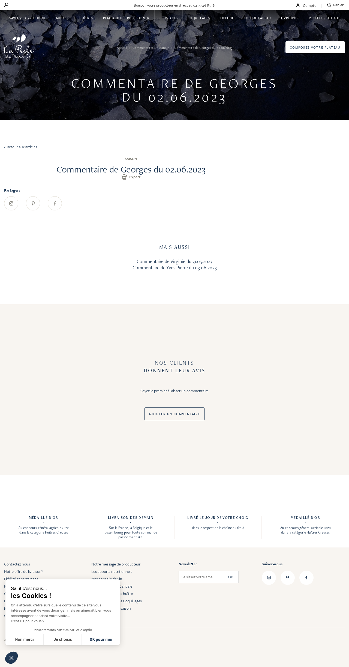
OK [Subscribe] (230, 577)
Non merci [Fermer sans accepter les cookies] (24, 639)
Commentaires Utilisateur (151, 47)
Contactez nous (17, 564)
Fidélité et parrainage (21, 579)
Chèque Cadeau (257, 18)
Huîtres (86, 18)
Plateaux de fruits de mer (126, 18)
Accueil (122, 47)
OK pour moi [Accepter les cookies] (101, 639)
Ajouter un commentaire (174, 414)
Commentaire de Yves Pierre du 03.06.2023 (175, 267)
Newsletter (188, 564)
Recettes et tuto (324, 18)
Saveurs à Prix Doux (27, 18)
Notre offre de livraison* (23, 571)
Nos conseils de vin (106, 579)
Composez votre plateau (315, 47)
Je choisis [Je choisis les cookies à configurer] (62, 639)
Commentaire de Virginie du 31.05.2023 (174, 261)
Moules (62, 18)
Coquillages (199, 18)
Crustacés (168, 18)
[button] (11, 657)
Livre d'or (290, 18)
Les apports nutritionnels (111, 571)
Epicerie (227, 18)
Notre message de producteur (115, 564)
